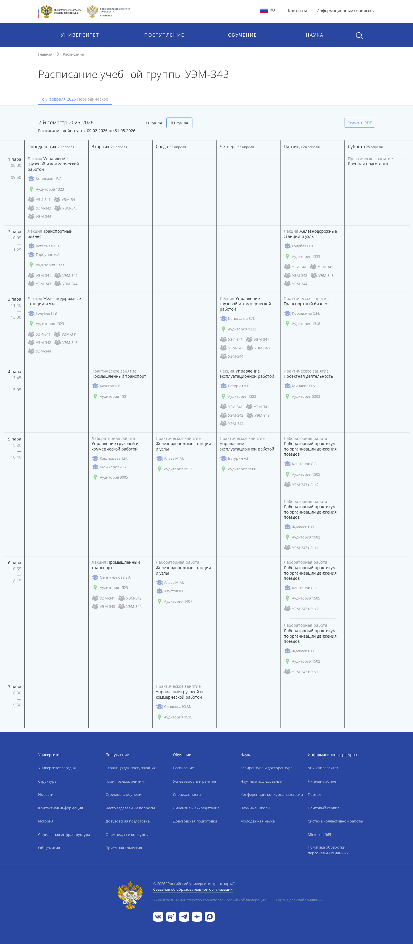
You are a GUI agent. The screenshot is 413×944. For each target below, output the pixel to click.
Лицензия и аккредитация (196, 807)
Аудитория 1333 (302, 256)
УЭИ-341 (39, 199)
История (45, 821)
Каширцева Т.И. (109, 458)
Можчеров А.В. (108, 467)
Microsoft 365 (319, 834)
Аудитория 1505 (302, 474)
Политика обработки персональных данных (328, 850)
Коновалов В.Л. (45, 178)
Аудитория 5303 (302, 396)
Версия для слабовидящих (299, 899)
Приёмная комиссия (124, 847)
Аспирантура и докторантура (266, 767)
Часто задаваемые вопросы (130, 807)
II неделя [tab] (179, 123)
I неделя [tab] (154, 123)
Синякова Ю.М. (173, 706)
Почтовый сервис (323, 807)
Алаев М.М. (170, 458)
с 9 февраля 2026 (75, 99)
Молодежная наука (257, 821)
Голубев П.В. (298, 246)
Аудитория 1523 (109, 587)
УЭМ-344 (39, 216)
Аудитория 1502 (302, 537)
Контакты (297, 10)
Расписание (73, 54)
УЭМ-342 (39, 208)
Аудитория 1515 (174, 717)
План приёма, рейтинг (125, 781)
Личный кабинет (323, 781)
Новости (45, 794)
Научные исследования (261, 781)
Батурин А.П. (235, 386)
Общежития (49, 847)
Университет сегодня (57, 767)
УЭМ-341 (65, 199)
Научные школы (255, 807)
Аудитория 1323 (46, 189)
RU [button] (269, 10)
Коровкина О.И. (302, 313)
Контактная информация (60, 807)
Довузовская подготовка (128, 821)
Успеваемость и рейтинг (195, 781)
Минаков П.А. (300, 386)
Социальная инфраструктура (64, 834)
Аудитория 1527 (174, 469)
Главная (45, 54)
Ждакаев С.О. (299, 527)
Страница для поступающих (131, 767)
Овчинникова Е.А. (111, 577)
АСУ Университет (323, 767)
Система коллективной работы (335, 821)
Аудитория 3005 (109, 477)
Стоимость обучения (124, 794)
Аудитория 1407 (174, 601)
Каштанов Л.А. (300, 464)
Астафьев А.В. (43, 246)
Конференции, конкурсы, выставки (271, 794)
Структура (47, 781)
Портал (314, 794)
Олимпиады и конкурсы (127, 834)
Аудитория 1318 (302, 323)
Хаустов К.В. (106, 386)
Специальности (187, 794)
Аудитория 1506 (238, 469)
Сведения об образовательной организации (193, 889)
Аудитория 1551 (109, 396)
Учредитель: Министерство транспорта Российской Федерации (209, 899)
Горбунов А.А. (44, 254)
